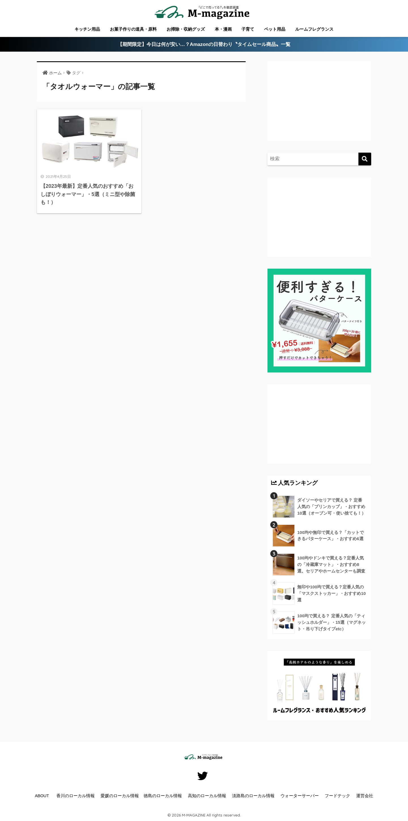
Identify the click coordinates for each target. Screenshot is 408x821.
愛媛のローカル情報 (120, 795)
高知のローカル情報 (207, 795)
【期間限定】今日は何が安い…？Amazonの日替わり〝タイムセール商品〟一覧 (204, 44)
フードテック (337, 795)
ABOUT (42, 795)
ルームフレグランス (314, 29)
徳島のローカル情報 (163, 795)
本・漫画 (223, 29)
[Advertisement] (318, 106)
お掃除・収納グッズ (186, 29)
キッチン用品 (87, 29)
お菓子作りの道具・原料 (133, 29)
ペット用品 (274, 29)
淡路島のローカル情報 (253, 795)
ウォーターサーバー (299, 795)
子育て (247, 29)
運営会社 (364, 795)
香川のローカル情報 (75, 795)
